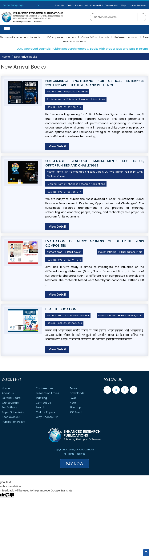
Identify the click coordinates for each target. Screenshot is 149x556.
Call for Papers (45, 412)
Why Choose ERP (94, 5)
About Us (59, 5)
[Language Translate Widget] (21, 5)
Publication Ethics (47, 393)
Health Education (60, 309)
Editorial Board (11, 398)
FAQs (123, 5)
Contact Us (43, 403)
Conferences (44, 388)
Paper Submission (13, 412)
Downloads (111, 5)
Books (73, 388)
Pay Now (74, 463)
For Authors (9, 407)
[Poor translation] (9, 495)
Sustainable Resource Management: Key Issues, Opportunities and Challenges (94, 163)
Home (6, 57)
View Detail (57, 146)
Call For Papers (74, 5)
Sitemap (75, 407)
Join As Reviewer (137, 5)
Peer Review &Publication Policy (13, 419)
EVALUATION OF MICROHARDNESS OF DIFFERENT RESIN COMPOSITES (94, 243)
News (73, 403)
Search (40, 407)
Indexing (41, 398)
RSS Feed (76, 412)
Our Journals (10, 403)
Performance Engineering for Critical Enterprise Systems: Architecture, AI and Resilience (94, 83)
